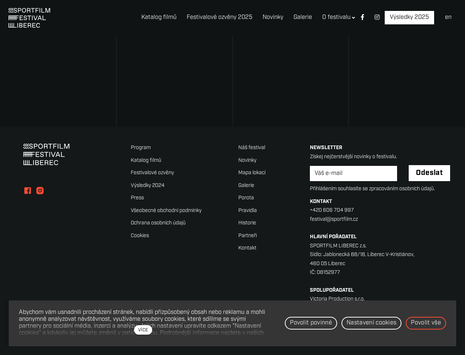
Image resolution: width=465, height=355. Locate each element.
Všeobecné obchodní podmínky (166, 211)
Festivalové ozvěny (152, 173)
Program (141, 148)
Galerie (246, 185)
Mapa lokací (252, 173)
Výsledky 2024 (148, 185)
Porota (246, 198)
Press (137, 198)
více (143, 330)
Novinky (247, 160)
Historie (247, 223)
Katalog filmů (146, 160)
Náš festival (251, 148)
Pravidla (247, 211)
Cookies (140, 236)
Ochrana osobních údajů (158, 223)
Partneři (247, 236)
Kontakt (247, 248)
